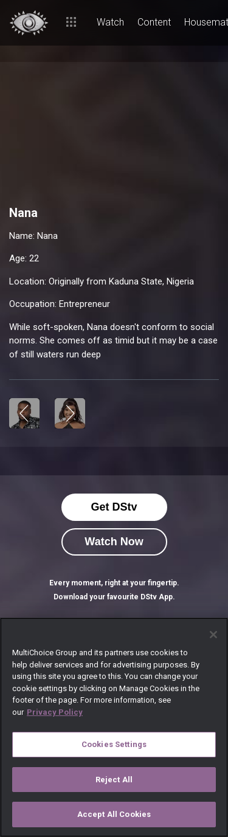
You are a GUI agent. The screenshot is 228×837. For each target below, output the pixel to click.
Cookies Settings (114, 744)
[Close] (213, 634)
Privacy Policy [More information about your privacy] (55, 712)
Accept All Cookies (114, 814)
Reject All (114, 779)
